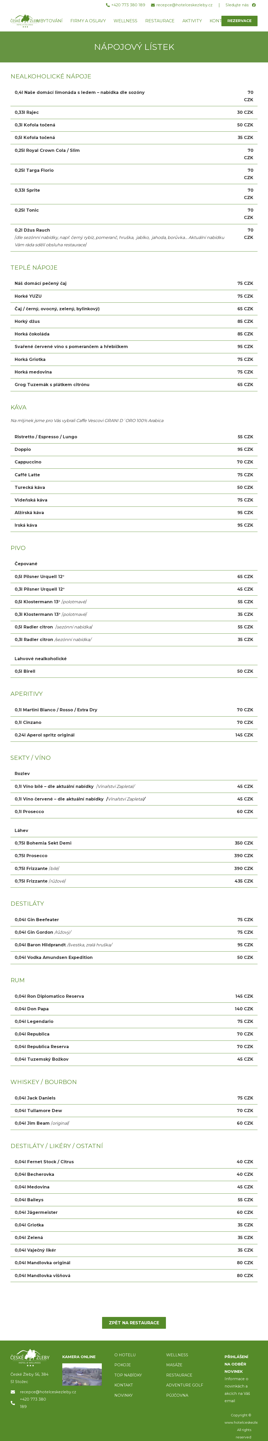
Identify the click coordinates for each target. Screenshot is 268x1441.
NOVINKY (123, 1395)
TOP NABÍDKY (128, 1375)
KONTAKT (123, 1385)
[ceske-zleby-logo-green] (25, 21)
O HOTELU (125, 1355)
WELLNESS (177, 1355)
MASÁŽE (174, 1365)
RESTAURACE (179, 1375)
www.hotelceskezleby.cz (246, 1422)
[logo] (30, 1358)
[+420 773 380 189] (15, 1403)
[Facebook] (254, 5)
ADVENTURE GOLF (184, 1385)
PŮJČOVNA (177, 1395)
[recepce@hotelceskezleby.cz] (15, 1392)
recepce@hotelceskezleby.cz (48, 1391)
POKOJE (122, 1365)
